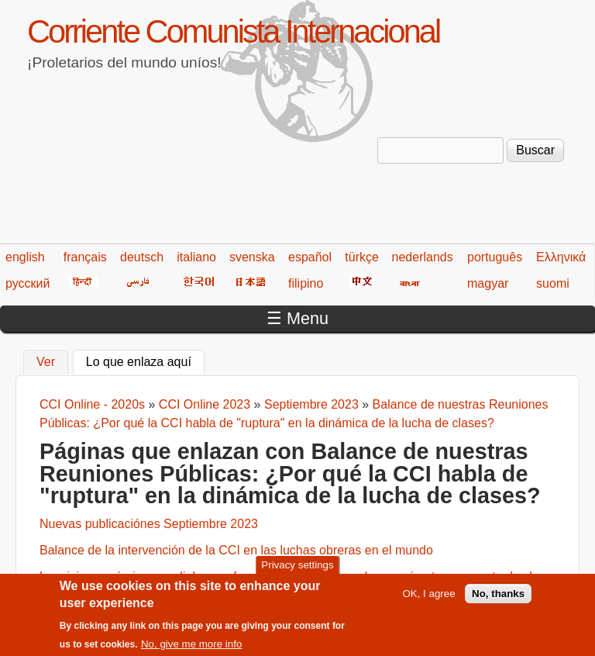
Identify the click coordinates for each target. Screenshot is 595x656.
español (310, 257)
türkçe (362, 257)
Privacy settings (297, 570)
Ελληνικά (561, 257)
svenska (252, 257)
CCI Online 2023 (204, 404)
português (494, 257)
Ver (45, 361)
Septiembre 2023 (311, 404)
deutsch (141, 257)
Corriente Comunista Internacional (233, 31)
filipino (305, 283)
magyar (487, 283)
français (85, 257)
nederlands (422, 257)
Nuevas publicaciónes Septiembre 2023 (149, 523)
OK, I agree (428, 600)
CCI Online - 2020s (92, 404)
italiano (196, 257)
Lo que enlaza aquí (145, 359)
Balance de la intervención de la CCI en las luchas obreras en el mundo (236, 550)
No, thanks (498, 600)
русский (27, 283)
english (25, 257)
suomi (552, 283)
